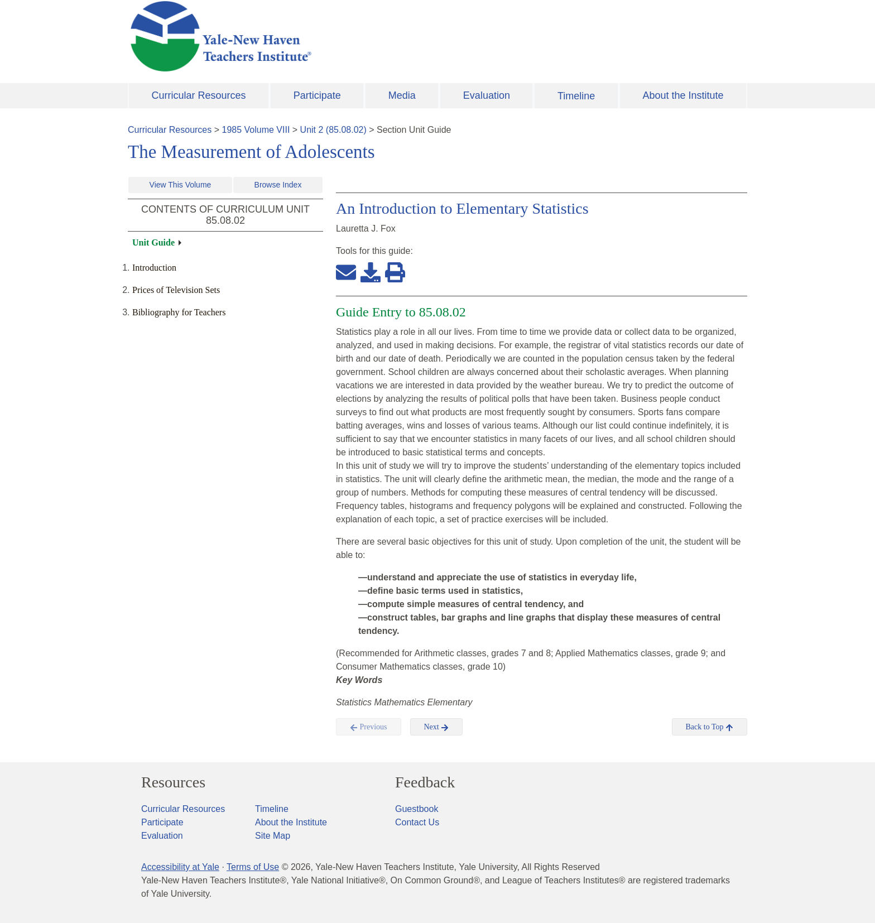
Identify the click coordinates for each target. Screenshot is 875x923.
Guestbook (416, 809)
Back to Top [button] (709, 727)
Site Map (272, 835)
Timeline (576, 96)
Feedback (425, 782)
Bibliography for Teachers (178, 312)
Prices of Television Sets (176, 290)
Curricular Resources (199, 95)
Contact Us (417, 822)
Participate (317, 95)
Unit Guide (153, 242)
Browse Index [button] (278, 184)
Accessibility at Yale (180, 867)
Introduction (154, 267)
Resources (173, 782)
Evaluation (486, 95)
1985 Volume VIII (256, 129)
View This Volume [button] (180, 184)
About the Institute (682, 95)
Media (402, 95)
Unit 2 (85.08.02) (333, 129)
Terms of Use (253, 867)
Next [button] (436, 727)
